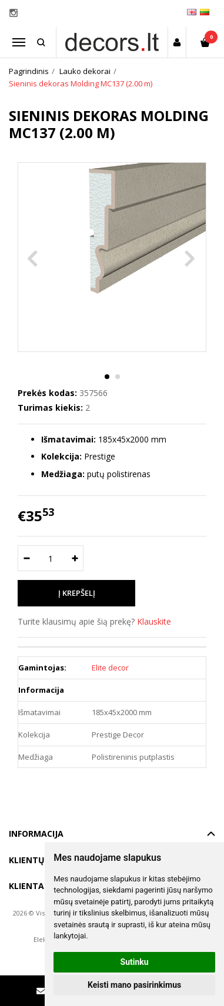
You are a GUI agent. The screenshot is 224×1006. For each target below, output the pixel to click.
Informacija (36, 833)
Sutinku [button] (135, 962)
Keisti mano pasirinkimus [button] (134, 985)
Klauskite (154, 621)
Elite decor (110, 667)
